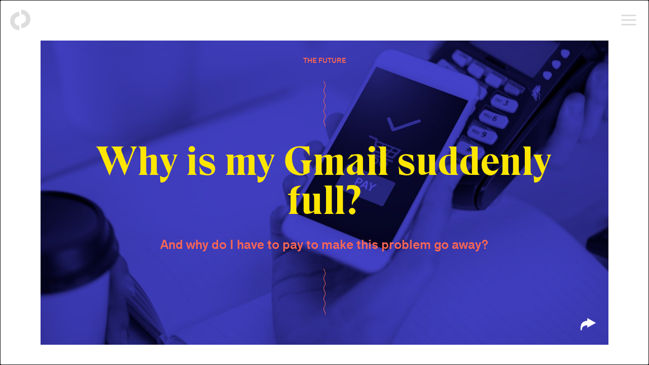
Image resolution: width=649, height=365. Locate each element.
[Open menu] (628, 20)
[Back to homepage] (20, 20)
